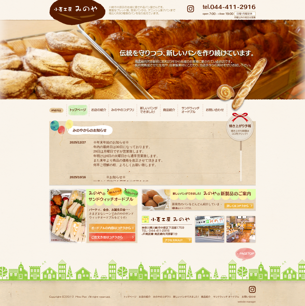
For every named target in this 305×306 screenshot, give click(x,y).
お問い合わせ (215, 110)
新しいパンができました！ (148, 110)
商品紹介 (169, 110)
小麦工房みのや (77, 12)
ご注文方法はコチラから (112, 237)
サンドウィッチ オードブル (190, 110)
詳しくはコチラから (239, 206)
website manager (247, 301)
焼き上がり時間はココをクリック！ (240, 132)
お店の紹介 (99, 110)
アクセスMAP (177, 240)
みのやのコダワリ (123, 110)
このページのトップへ (245, 254)
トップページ (78, 110)
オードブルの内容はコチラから (112, 228)
